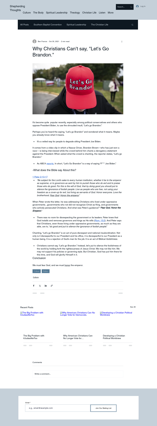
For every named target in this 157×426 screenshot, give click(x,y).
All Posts (24, 24)
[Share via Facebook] (34, 285)
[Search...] (121, 7)
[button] (132, 25)
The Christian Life (99, 24)
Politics (45, 271)
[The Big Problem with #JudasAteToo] (38, 321)
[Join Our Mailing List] (103, 408)
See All (133, 307)
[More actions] (121, 41)
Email (27, 402)
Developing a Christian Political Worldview (114, 337)
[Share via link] (52, 285)
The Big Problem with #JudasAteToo (33, 337)
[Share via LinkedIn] (46, 285)
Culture (36, 271)
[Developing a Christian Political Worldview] (117, 321)
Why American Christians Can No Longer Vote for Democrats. (77, 337)
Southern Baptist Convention (48, 24)
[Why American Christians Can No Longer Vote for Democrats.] (78, 321)
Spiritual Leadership (76, 24)
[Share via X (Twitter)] (40, 285)
